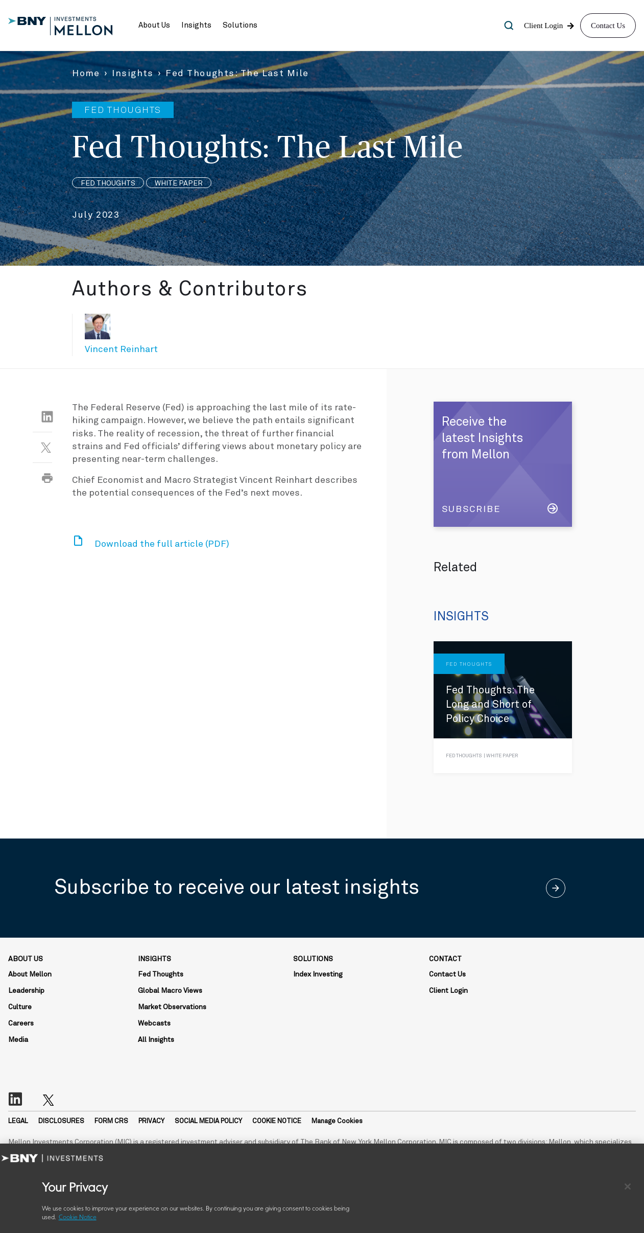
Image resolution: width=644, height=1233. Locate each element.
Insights (133, 73)
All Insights (156, 1039)
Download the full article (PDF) (161, 544)
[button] (154, 25)
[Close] (627, 1186)
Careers (21, 1023)
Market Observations (172, 1007)
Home (86, 73)
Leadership (26, 990)
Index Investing (318, 974)
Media (18, 1039)
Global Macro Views (170, 990)
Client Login (448, 990)
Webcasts (154, 1023)
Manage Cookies (337, 1121)
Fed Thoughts (160, 974)
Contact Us (608, 25)
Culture (20, 1007)
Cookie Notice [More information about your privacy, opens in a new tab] (78, 1218)
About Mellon (30, 974)
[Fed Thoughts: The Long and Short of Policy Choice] (503, 707)
